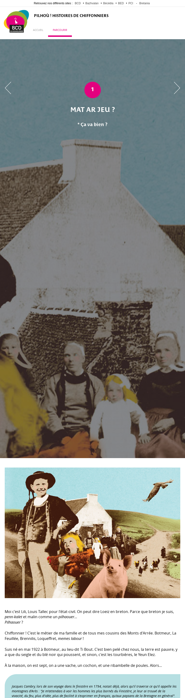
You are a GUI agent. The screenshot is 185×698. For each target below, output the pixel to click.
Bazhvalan (92, 3)
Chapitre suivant (177, 88)
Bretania (144, 3)
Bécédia (108, 3)
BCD (78, 3)
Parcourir (60, 30)
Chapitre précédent (8, 88)
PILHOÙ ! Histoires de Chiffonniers (71, 16)
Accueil (38, 30)
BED (121, 3)
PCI (130, 3)
